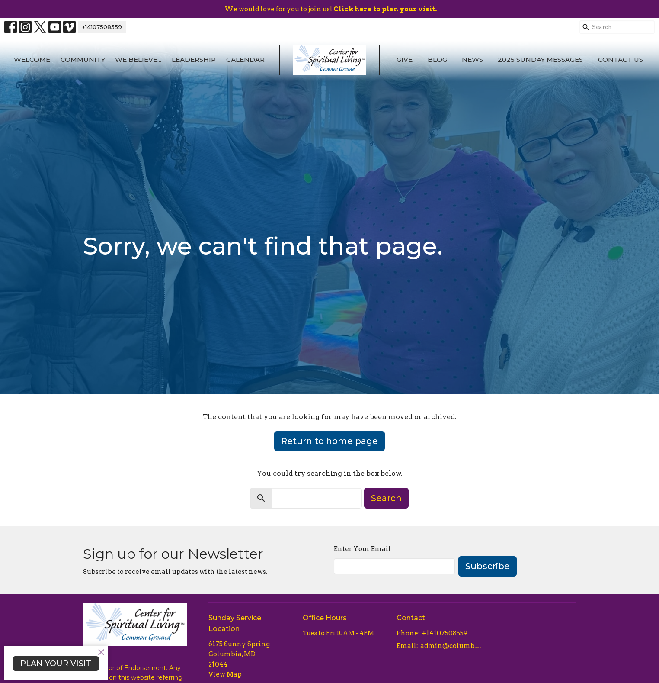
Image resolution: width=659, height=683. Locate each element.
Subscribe (487, 566)
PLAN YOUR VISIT (55, 663)
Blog (437, 59)
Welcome (32, 59)
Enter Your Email (362, 549)
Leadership (194, 59)
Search (386, 498)
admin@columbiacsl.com (451, 646)
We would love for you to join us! (330, 9)
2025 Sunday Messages (540, 59)
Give (405, 59)
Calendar (245, 59)
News (472, 59)
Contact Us (620, 59)
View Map (225, 674)
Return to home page (329, 441)
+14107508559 (102, 26)
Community (83, 59)
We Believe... (138, 59)
